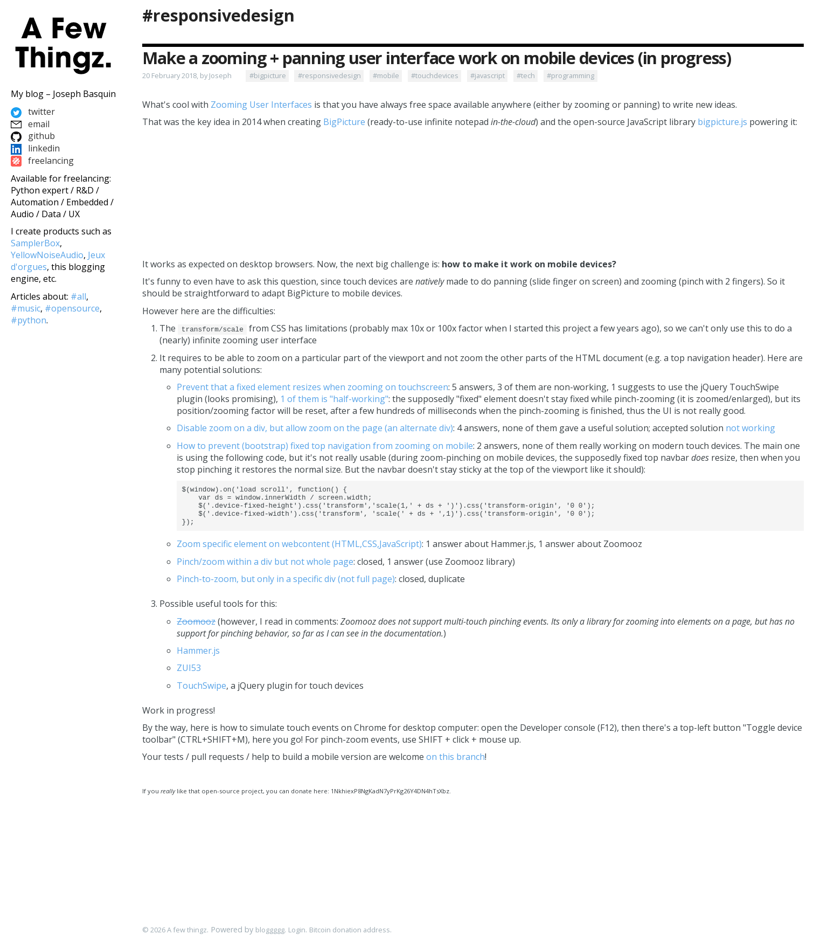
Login (296, 930)
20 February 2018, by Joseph (187, 75)
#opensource (72, 308)
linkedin (35, 148)
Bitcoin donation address (349, 930)
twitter (33, 111)
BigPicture (344, 122)
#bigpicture (267, 75)
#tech (526, 75)
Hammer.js (198, 659)
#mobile (386, 75)
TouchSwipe (201, 694)
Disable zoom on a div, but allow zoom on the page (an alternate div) (315, 428)
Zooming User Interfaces (261, 104)
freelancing (42, 161)
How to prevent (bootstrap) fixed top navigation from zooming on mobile (325, 446)
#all (78, 296)
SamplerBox (35, 243)
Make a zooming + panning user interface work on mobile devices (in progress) (436, 58)
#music (25, 308)
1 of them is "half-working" (334, 399)
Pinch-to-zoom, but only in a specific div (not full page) (286, 587)
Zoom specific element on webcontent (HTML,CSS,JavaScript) (299, 552)
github (33, 136)
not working (750, 428)
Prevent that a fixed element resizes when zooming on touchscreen (312, 387)
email (30, 124)
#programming (570, 75)
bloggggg (269, 930)
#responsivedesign (218, 15)
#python (28, 320)
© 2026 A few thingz (174, 930)
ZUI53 (189, 676)
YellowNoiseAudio (47, 255)
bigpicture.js (722, 122)
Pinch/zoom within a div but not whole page (265, 570)
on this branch (455, 765)
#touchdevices (434, 75)
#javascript (487, 75)
